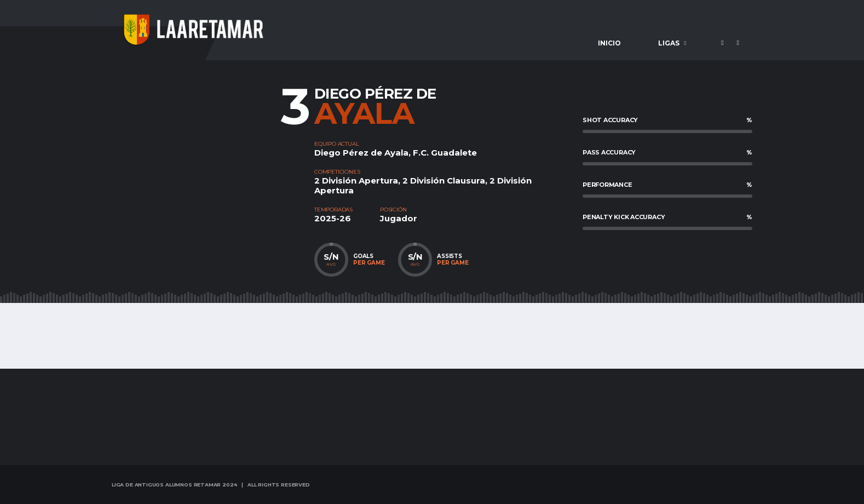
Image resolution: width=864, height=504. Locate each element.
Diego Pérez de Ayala (361, 152)
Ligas (668, 43)
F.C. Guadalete (445, 152)
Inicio (609, 43)
